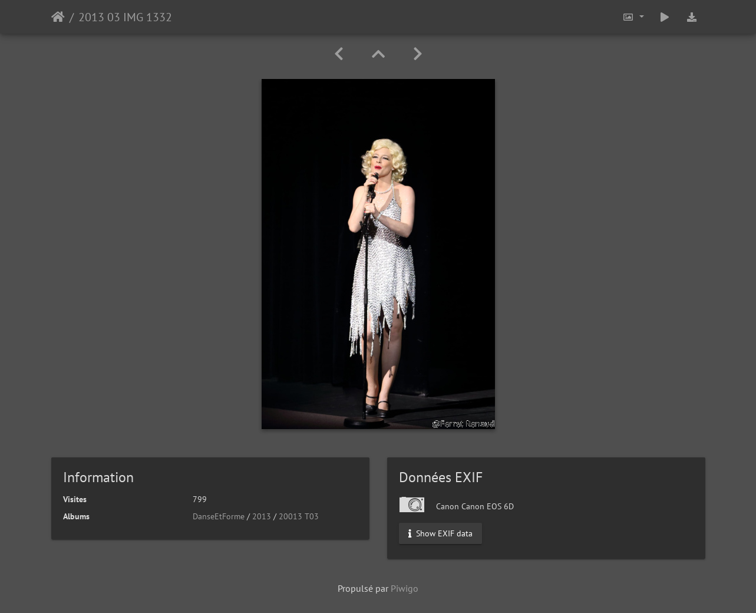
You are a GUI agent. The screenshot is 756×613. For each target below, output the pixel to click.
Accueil (58, 17)
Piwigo (404, 588)
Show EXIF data (440, 533)
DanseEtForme (219, 516)
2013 (261, 516)
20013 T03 (299, 516)
